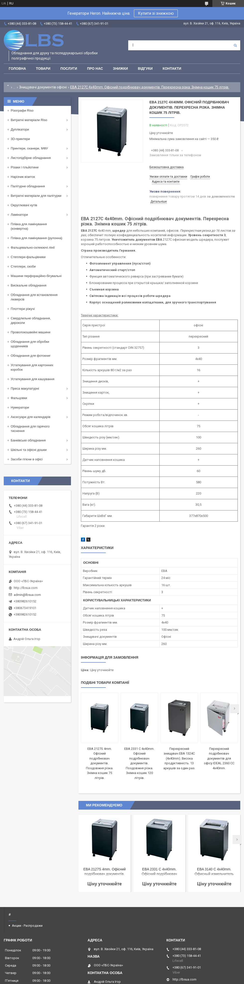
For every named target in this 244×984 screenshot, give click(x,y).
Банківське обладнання (28, 440)
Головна (17, 68)
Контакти (172, 68)
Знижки (120, 68)
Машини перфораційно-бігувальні (36, 276)
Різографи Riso (22, 110)
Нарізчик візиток (23, 177)
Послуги (68, 68)
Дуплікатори (20, 129)
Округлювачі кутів (24, 205)
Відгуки (145, 68)
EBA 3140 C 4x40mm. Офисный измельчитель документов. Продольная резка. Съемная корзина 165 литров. (214, 872)
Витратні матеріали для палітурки (36, 196)
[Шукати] (235, 45)
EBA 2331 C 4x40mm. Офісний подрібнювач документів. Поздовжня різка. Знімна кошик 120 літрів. (139, 763)
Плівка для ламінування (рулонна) (36, 238)
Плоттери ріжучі (23, 309)
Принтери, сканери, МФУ (29, 148)
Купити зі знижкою (156, 13)
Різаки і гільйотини (25, 167)
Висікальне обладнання (28, 285)
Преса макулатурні (25, 388)
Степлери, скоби (23, 266)
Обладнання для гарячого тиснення (30, 428)
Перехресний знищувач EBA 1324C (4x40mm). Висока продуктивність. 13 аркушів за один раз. (179, 758)
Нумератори (20, 407)
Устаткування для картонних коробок (32, 367)
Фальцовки (19, 398)
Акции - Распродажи (27, 925)
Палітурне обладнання (28, 186)
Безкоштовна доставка (166, 167)
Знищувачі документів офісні (43, 87)
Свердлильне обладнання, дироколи (31, 320)
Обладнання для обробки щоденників (30, 344)
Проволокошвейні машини (30, 332)
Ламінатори (19, 214)
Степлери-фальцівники (28, 257)
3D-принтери (20, 139)
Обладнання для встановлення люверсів (34, 297)
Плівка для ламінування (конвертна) (29, 226)
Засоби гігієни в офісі (27, 459)
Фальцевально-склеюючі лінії (33, 247)
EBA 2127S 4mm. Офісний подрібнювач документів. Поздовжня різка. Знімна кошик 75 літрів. (99, 763)
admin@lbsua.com (27, 595)
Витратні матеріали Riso (29, 120)
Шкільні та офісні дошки (29, 450)
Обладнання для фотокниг (31, 355)
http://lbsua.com (26, 588)
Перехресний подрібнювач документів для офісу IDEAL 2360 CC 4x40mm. (219, 758)
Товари (43, 68)
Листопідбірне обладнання (31, 158)
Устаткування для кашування (32, 379)
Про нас (95, 68)
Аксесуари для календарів (30, 417)
